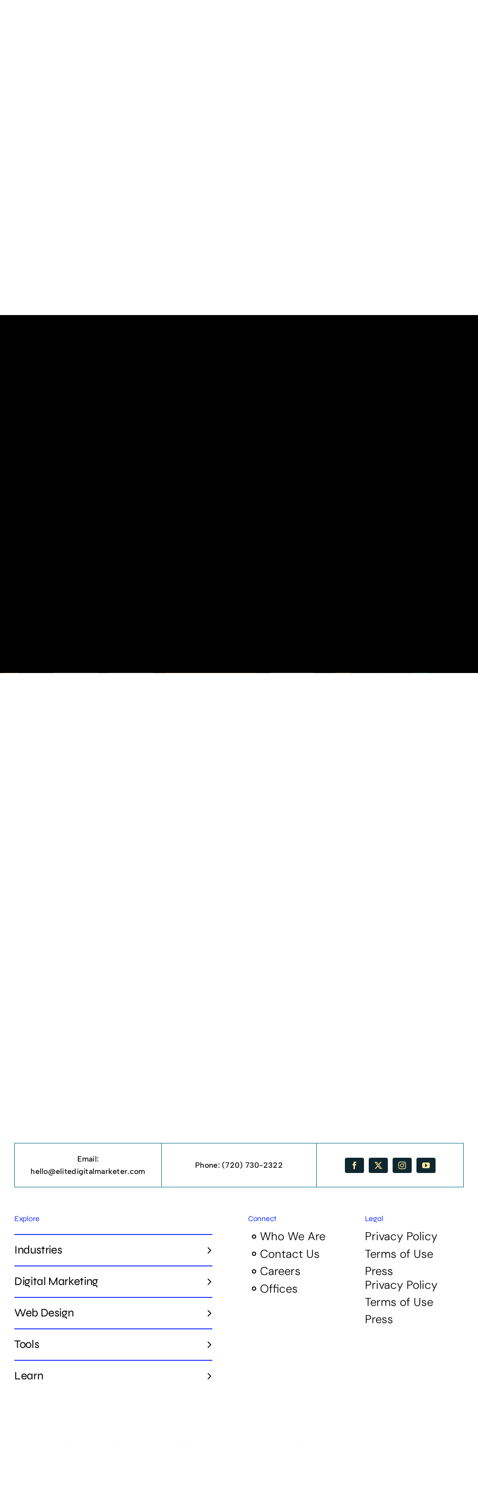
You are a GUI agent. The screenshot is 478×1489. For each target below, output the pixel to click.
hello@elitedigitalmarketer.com (88, 1171)
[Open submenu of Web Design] (205, 1312)
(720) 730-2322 (252, 1165)
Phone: (208, 1165)
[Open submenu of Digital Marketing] (205, 1281)
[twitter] (378, 1165)
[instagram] (402, 1165)
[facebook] (354, 1165)
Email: (88, 1158)
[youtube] (426, 1165)
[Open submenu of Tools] (205, 1344)
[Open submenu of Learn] (205, 1375)
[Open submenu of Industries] (205, 1249)
